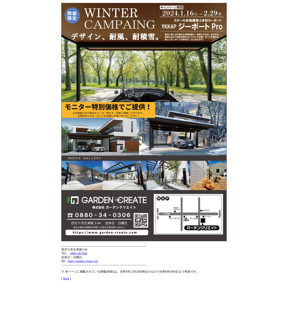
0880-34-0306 (78, 253)
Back (66, 278)
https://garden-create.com (83, 261)
